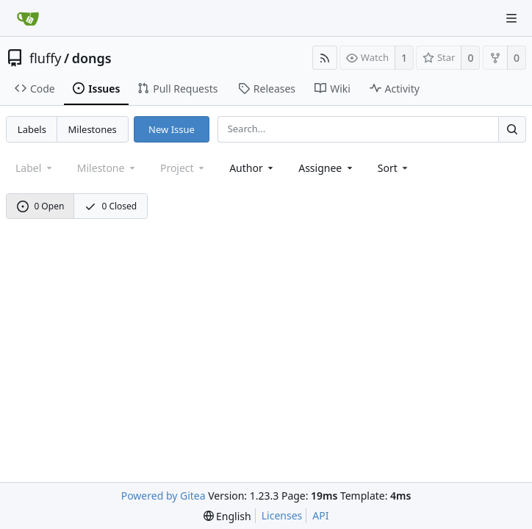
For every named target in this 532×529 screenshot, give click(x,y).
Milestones (92, 129)
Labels (32, 129)
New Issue (171, 129)
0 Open (41, 206)
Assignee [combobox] (326, 168)
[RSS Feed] (324, 58)
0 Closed (111, 206)
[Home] (27, 18)
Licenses (282, 515)
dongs (92, 58)
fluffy (45, 58)
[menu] (394, 168)
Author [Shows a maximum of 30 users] (252, 168)
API (320, 515)
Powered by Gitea (163, 496)
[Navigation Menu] (511, 18)
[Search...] (512, 129)
